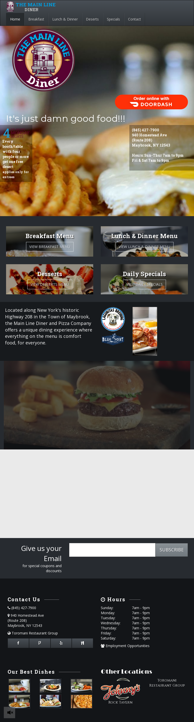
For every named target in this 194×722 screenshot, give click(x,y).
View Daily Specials (144, 284)
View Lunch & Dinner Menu (144, 246)
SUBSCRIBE (172, 550)
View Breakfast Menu (49, 246)
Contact (134, 19)
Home (15, 19)
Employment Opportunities (125, 645)
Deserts (92, 19)
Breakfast (36, 19)
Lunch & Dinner (65, 19)
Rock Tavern (120, 702)
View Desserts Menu (50, 284)
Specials (113, 19)
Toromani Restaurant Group (33, 633)
